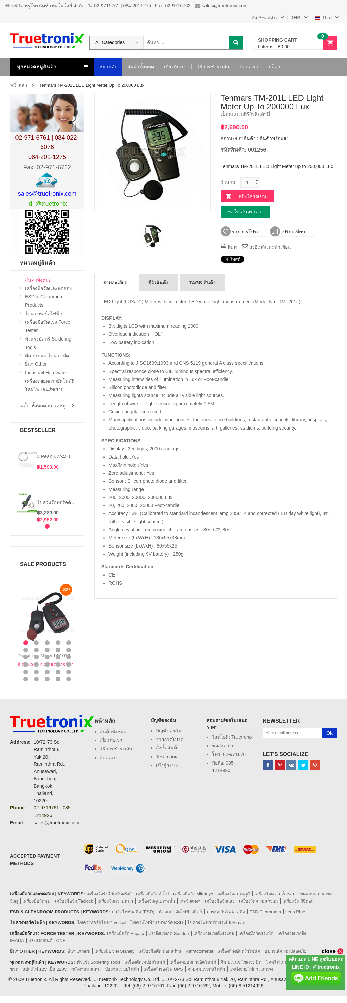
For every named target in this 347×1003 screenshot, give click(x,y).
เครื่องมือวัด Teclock (74, 901)
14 (58, 657)
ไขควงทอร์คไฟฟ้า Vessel (101, 922)
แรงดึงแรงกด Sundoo (168, 933)
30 (68, 679)
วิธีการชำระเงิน (116, 748)
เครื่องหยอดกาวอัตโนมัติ (192, 962)
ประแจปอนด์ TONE (47, 940)
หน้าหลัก (18, 85)
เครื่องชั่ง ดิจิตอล (298, 901)
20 (68, 664)
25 (68, 672)
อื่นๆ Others (78, 951)
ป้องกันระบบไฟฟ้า (122, 969)
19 (58, 664)
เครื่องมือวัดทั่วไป (152, 893)
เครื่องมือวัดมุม (36, 901)
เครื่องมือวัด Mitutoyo (193, 893)
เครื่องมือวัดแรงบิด (256, 933)
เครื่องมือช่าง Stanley (114, 951)
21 (25, 672)
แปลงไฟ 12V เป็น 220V (45, 969)
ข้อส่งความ (223, 745)
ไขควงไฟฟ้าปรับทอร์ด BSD (157, 922)
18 (47, 664)
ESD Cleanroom (265, 911)
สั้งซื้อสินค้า (168, 747)
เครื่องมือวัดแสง (219, 901)
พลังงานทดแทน (86, 969)
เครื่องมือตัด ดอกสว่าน (160, 951)
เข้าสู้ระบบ (167, 765)
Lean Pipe (295, 911)
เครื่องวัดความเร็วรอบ (274, 893)
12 (36, 657)
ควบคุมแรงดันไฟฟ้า (206, 969)
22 (36, 672)
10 (68, 650)
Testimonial (168, 756)
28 (47, 679)
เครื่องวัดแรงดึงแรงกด (213, 933)
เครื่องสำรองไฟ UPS (163, 969)
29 (58, 679)
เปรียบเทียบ (287, 231)
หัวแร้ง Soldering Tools (98, 962)
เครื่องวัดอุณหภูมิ (234, 893)
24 (58, 672)
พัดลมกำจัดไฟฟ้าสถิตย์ (180, 911)
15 (68, 657)
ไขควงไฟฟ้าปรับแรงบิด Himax (216, 922)
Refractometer (199, 951)
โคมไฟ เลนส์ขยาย (284, 962)
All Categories (110, 42)
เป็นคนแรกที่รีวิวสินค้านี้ (245, 114)
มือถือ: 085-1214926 (223, 766)
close (333, 951)
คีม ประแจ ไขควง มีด (240, 962)
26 (25, 679)
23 (47, 672)
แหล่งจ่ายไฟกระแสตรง (251, 969)
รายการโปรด (240, 231)
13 (47, 657)
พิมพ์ (229, 247)
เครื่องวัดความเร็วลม (258, 901)
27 (36, 679)
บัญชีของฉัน (169, 730)
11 (25, 657)
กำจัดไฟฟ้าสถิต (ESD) (133, 911)
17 (36, 664)
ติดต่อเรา (109, 757)
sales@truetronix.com (221, 5)
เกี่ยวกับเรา (111, 740)
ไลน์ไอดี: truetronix (232, 737)
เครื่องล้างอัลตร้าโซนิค (239, 951)
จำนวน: (229, 182)
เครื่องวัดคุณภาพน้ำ (156, 901)
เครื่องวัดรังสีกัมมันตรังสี (109, 893)
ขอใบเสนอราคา (244, 211)
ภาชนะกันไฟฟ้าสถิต (226, 911)
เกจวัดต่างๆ (189, 901)
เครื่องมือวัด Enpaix (125, 933)
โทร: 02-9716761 (230, 754)
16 (25, 664)
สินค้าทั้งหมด (113, 731)
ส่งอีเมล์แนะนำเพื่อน (266, 247)
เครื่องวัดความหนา (115, 901)
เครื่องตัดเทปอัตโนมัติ (145, 962)
